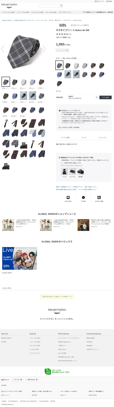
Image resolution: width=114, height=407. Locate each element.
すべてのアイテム (35, 353)
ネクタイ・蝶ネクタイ (55, 20)
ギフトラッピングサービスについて (71, 166)
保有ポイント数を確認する (96, 391)
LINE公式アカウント (93, 349)
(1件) (70, 34)
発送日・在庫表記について (63, 187)
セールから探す (34, 349)
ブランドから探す (35, 338)
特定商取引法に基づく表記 (66, 357)
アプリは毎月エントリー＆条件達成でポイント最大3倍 (98, 12)
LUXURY (3, 342)
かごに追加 (106, 97)
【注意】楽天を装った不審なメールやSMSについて (57, 296)
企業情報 (3, 401)
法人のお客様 (62, 353)
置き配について (77, 187)
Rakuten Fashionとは (64, 342)
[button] (2, 49)
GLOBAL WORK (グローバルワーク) (23, 20)
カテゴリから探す (35, 345)
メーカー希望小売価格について (87, 189)
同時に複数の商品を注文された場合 (66, 189)
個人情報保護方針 (13, 401)
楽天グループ (99, 1)
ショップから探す (35, 342)
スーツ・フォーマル (41, 20)
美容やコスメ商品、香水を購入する (42, 391)
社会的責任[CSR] (43, 401)
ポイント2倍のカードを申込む (68, 391)
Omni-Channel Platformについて (67, 361)
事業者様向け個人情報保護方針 (28, 401)
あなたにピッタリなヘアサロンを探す (11, 391)
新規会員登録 (91, 338)
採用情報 (52, 401)
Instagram (90, 345)
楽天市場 (109, 1)
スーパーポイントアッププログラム (68, 338)
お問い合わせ (62, 349)
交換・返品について (90, 187)
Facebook (89, 342)
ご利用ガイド (62, 345)
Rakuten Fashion (18, 5)
